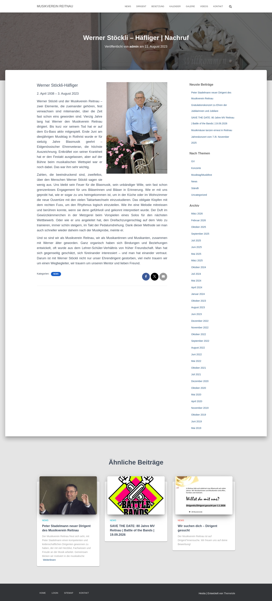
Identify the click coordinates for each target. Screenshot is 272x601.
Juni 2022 (196, 354)
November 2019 (200, 408)
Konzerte (196, 168)
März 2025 (197, 260)
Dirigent (141, 6)
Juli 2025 (196, 240)
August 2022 (198, 347)
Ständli (195, 188)
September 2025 (200, 233)
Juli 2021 (196, 374)
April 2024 (196, 287)
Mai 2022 (196, 361)
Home (42, 593)
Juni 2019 (196, 421)
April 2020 (196, 401)
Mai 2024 (196, 280)
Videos (204, 6)
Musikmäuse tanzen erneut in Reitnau (211, 130)
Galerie (190, 6)
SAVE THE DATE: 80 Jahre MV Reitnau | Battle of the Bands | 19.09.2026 (132, 530)
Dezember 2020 (200, 381)
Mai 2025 (196, 253)
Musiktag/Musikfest (201, 174)
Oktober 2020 (198, 388)
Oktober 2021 (198, 367)
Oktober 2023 (198, 300)
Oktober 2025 (198, 227)
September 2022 (200, 340)
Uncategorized (199, 194)
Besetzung (157, 6)
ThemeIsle (229, 593)
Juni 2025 (196, 247)
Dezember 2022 (200, 321)
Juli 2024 (196, 273)
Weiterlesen (49, 559)
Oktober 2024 (198, 267)
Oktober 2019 (198, 414)
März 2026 (197, 213)
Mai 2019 (196, 428)
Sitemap (68, 593)
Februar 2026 (198, 220)
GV (193, 161)
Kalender (175, 6)
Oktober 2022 (198, 334)
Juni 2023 (196, 314)
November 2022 (200, 327)
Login (55, 593)
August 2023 (198, 307)
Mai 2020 (196, 394)
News (128, 6)
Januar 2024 (198, 294)
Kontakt (218, 6)
